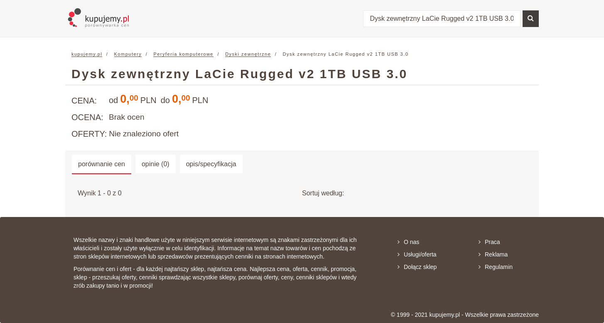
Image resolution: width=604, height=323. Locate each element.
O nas (408, 242)
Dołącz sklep (417, 267)
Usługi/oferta (417, 254)
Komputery (128, 54)
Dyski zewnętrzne (248, 54)
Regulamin (496, 267)
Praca (489, 242)
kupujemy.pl (86, 54)
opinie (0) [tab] (155, 164)
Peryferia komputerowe (183, 54)
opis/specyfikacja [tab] (211, 164)
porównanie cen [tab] (101, 164)
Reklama (493, 254)
